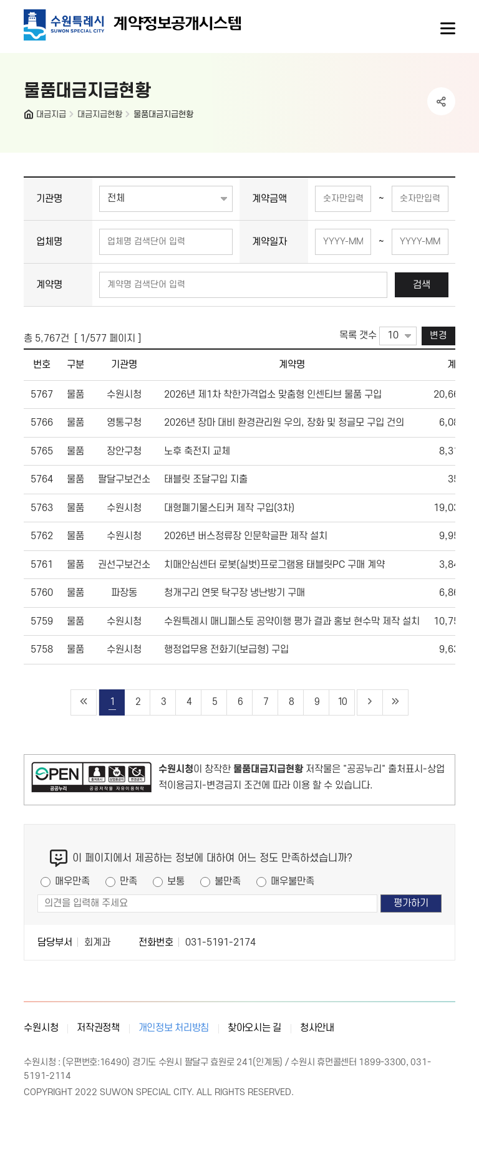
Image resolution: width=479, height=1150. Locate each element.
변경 (438, 335)
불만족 (228, 881)
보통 (176, 881)
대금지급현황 (99, 114)
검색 (421, 284)
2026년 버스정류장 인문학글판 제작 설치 (245, 536)
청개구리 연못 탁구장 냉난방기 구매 (234, 592)
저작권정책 (98, 1027)
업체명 (49, 241)
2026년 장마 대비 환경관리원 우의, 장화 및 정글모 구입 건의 (284, 422)
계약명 (49, 284)
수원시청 (41, 1027)
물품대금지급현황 (163, 114)
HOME (30, 117)
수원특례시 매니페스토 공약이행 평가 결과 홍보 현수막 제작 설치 (292, 621)
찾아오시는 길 (254, 1027)
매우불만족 (292, 881)
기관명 (49, 198)
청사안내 (317, 1027)
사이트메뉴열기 (446, 28)
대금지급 (51, 114)
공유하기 (441, 101)
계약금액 (269, 198)
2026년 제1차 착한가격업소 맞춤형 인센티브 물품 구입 (273, 394)
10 (341, 702)
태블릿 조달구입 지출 (206, 479)
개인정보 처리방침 (173, 1027)
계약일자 (269, 241)
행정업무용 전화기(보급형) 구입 (226, 649)
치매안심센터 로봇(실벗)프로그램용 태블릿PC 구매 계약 (274, 564)
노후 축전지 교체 (197, 451)
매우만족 (72, 881)
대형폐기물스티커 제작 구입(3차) (229, 508)
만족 (128, 881)
